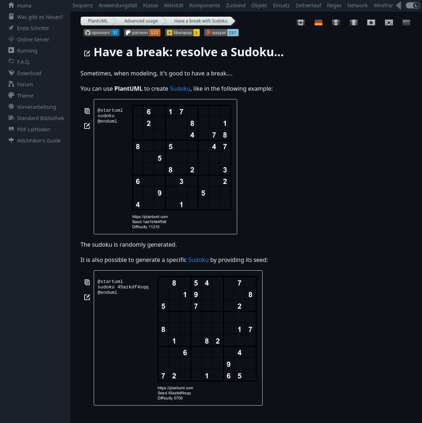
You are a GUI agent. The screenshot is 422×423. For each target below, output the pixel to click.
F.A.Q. (17, 61)
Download (23, 73)
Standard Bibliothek (34, 118)
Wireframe (386, 5)
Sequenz (83, 5)
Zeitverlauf (308, 5)
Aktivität (173, 5)
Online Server (27, 39)
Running (21, 50)
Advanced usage (141, 21)
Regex (334, 5)
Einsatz (281, 5)
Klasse (150, 5)
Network (357, 5)
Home (18, 5)
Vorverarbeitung (30, 106)
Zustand (236, 5)
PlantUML (98, 21)
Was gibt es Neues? (34, 16)
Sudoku (180, 89)
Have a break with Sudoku (200, 21)
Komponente (204, 5)
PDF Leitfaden (27, 129)
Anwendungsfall (118, 5)
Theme (19, 95)
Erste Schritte (27, 28)
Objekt (259, 5)
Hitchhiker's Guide (33, 140)
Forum (19, 84)
